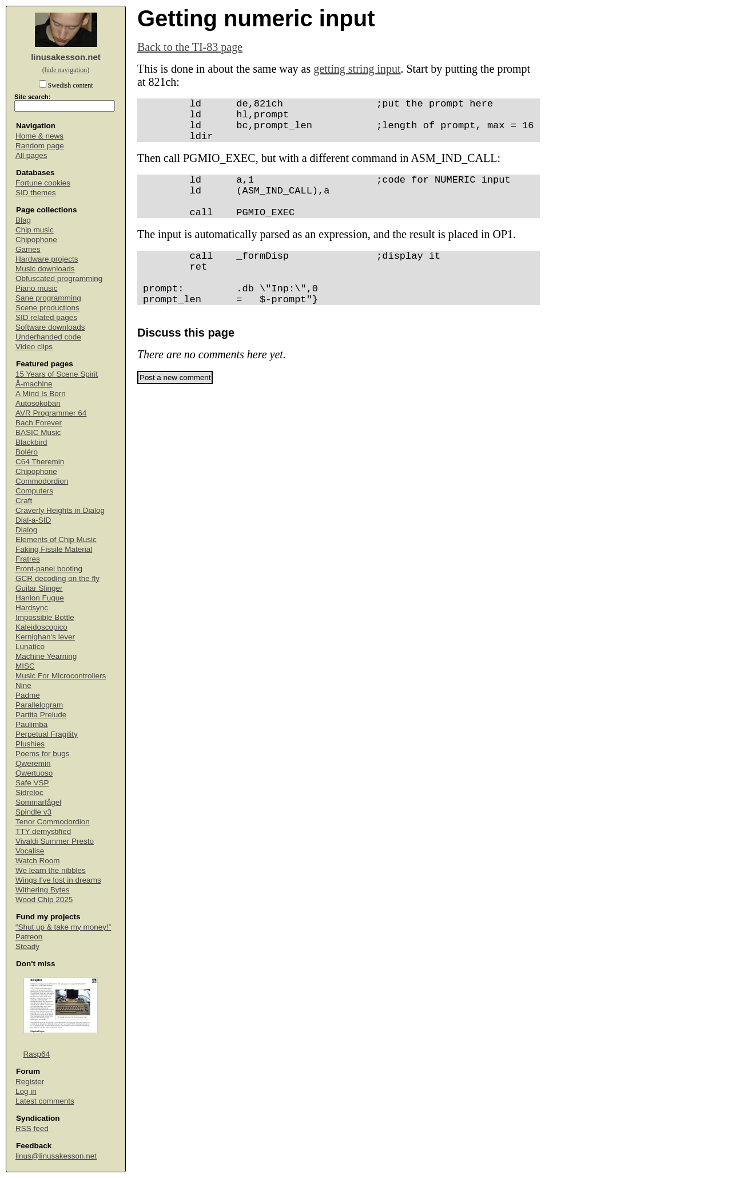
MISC (25, 666)
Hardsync (31, 607)
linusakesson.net (66, 57)
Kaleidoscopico (41, 627)
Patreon (28, 936)
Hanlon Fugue (39, 598)
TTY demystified (43, 831)
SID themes (35, 192)
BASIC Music (38, 432)
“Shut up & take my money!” (63, 927)
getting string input (356, 68)
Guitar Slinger (39, 588)
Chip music (34, 230)
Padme (27, 695)
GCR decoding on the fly (57, 578)
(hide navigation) (65, 70)
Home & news (39, 136)
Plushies (30, 744)
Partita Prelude (40, 714)
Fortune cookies (42, 183)
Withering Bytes (42, 890)
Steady (27, 946)
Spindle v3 (33, 812)
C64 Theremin (39, 461)
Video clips (34, 346)
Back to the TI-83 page (189, 47)
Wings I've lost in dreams (58, 880)
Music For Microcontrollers (60, 675)
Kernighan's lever (45, 637)
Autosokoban (38, 403)
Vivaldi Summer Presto (54, 841)
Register (29, 1081)
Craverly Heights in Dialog (60, 510)
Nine (23, 685)
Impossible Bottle (44, 617)
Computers (34, 491)
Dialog (26, 529)
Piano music (36, 288)
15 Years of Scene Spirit (56, 374)
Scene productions (47, 307)
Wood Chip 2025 (44, 899)
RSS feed (32, 1128)
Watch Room (37, 860)
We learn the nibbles (50, 870)
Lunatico (30, 646)
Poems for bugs (42, 753)
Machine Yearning (46, 656)
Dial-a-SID (33, 520)
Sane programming (48, 298)
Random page (39, 145)
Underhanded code (48, 337)
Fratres (27, 559)
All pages (31, 155)
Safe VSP (32, 782)
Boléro (26, 452)
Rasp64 (36, 1054)
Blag (23, 220)
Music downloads (45, 268)
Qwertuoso (34, 773)
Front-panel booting (48, 568)
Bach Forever (38, 422)
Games (28, 249)
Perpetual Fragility (46, 734)
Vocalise (29, 851)
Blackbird (31, 442)
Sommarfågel (38, 802)
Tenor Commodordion (52, 821)
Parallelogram (39, 705)
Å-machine (34, 384)
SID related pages (46, 317)
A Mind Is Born (40, 393)
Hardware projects (46, 259)
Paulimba (31, 724)
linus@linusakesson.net (56, 1156)
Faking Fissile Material (53, 549)
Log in (26, 1091)
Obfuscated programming (58, 278)
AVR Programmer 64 (50, 413)
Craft (23, 500)
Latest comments (44, 1101)
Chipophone (36, 239)
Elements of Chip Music (56, 539)
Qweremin (33, 763)
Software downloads (50, 327)
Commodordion (41, 481)
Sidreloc (29, 792)
